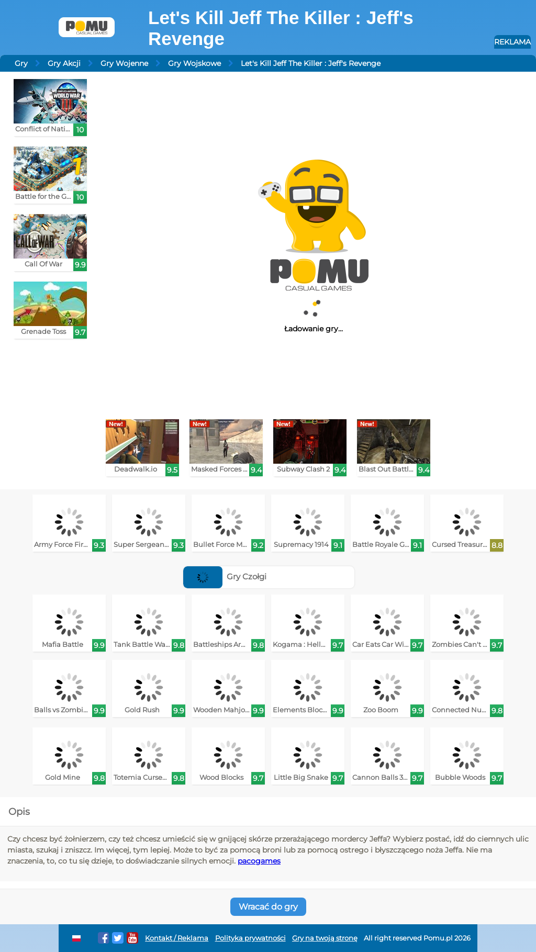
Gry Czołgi (225, 576)
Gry (21, 63)
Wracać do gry (268, 907)
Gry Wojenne (124, 63)
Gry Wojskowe (194, 63)
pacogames (259, 861)
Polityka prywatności (250, 938)
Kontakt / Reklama (176, 938)
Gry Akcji (64, 63)
